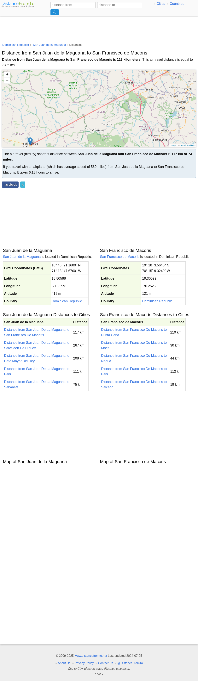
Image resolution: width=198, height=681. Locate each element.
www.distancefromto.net (90, 655)
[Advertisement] (99, 28)
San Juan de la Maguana (22, 257)
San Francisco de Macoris (119, 257)
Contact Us (105, 663)
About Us (64, 663)
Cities (161, 4)
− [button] (7, 81)
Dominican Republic (67, 301)
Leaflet (173, 145)
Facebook (10, 184)
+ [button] (7, 75)
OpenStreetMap (187, 145)
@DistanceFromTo (130, 663)
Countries (177, 4)
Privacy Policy (84, 663)
